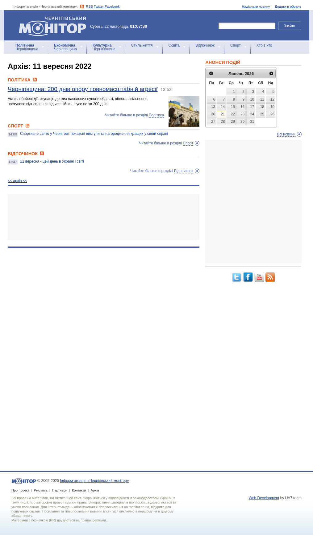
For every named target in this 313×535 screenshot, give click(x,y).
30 (242, 121)
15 (233, 107)
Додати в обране (288, 6)
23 (242, 114)
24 (252, 114)
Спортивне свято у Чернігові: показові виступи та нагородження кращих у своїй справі (94, 133)
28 (223, 121)
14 (223, 107)
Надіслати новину (256, 6)
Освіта (174, 45)
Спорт (235, 45)
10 (252, 99)
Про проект (20, 490)
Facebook (112, 6)
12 (272, 99)
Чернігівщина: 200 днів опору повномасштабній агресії (83, 89)
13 (213, 107)
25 (262, 114)
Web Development (264, 498)
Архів (95, 490)
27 (213, 121)
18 (262, 107)
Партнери (59, 490)
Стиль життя (142, 45)
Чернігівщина (26, 47)
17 (252, 107)
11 (262, 99)
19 (272, 107)
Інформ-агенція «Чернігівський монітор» (54, 25)
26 (272, 114)
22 (233, 114)
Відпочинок (205, 45)
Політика (156, 115)
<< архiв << (17, 181)
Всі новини (286, 134)
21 (223, 114)
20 (213, 114)
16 (242, 107)
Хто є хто (264, 45)
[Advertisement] (103, 217)
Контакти (79, 490)
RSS (89, 6)
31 (252, 121)
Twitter (99, 6)
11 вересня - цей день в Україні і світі (52, 161)
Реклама (40, 490)
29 (233, 121)
